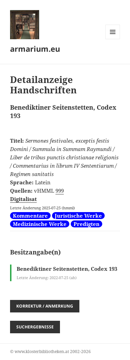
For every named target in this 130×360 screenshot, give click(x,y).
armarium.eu (35, 48)
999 (59, 190)
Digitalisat (23, 198)
